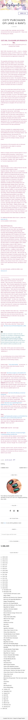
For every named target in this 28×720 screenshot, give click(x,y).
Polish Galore (9, 718)
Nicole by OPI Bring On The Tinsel (12, 605)
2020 (3, 568)
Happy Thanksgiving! (9, 601)
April (5, 700)
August (5, 693)
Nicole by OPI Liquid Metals (11, 603)
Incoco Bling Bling (8, 687)
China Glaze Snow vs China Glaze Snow (14, 672)
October (6, 689)
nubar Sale (6, 620)
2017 (3, 574)
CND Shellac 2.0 (8, 676)
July (5, 695)
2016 (3, 576)
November (6, 591)
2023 (3, 563)
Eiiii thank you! (8, 685)
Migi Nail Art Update (9, 607)
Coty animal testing (13, 364)
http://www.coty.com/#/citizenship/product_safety (15, 325)
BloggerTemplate (21, 718)
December (6, 589)
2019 (3, 570)
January (6, 706)
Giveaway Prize (8, 662)
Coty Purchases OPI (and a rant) (12, 593)
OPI (14, 460)
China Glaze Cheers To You (11, 630)
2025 (3, 559)
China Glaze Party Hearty (10, 636)
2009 (3, 708)
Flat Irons (6, 624)
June (5, 697)
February (6, 704)
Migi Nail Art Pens (8, 641)
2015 (3, 578)
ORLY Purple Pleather (9, 664)
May (5, 699)
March (5, 702)
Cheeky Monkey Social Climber (12, 634)
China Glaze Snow (8, 674)
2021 (3, 566)
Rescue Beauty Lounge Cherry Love (13, 613)
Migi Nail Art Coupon (9, 653)
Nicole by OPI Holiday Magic (11, 643)
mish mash (8, 460)
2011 (3, 586)
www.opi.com (4, 270)
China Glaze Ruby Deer (10, 632)
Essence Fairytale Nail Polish (11, 655)
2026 (3, 557)
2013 (3, 582)
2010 (3, 588)
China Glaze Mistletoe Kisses (11, 666)
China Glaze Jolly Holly (10, 616)
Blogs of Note (7, 595)
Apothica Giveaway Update (11, 609)
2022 (3, 564)
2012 (3, 584)
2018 (3, 572)
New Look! (6, 626)
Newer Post (5, 467)
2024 (3, 561)
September (6, 691)
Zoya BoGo (6, 681)
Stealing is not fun (8, 622)
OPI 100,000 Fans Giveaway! (11, 638)
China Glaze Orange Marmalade (12, 668)
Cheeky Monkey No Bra (10, 658)
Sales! (5, 683)
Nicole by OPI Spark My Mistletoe (12, 599)
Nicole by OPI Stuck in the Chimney (13, 597)
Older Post (22, 467)
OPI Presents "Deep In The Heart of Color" (14, 670)
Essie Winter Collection (10, 651)
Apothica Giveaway (9, 628)
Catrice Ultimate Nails (9, 657)
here (5, 523)
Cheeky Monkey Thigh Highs (11, 649)
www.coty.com (4, 219)
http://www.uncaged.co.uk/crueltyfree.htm (16, 372)
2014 (3, 580)
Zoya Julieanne (7, 611)
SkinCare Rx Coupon (9, 618)
